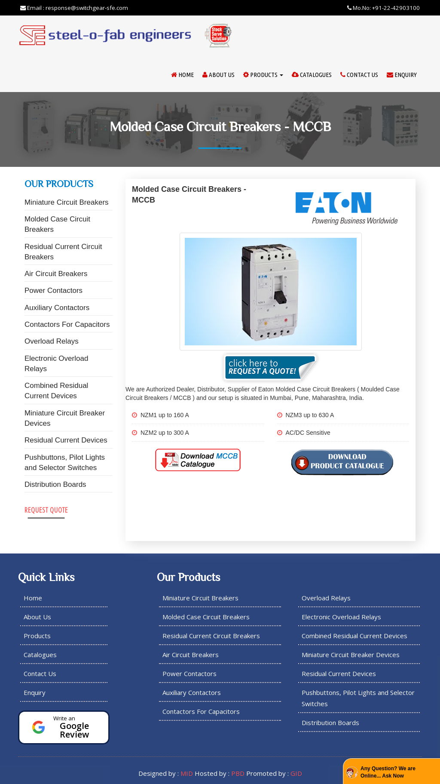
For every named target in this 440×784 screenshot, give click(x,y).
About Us (218, 74)
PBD (237, 773)
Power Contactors (53, 290)
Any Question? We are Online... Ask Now (388, 772)
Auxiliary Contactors (56, 308)
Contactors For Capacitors (67, 324)
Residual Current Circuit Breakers (63, 252)
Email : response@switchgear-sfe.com (74, 8)
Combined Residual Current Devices (56, 390)
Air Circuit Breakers (55, 274)
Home (182, 74)
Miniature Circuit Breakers (66, 202)
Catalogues (312, 74)
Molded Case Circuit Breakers (57, 224)
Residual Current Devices (65, 440)
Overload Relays (51, 341)
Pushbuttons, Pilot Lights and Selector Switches (64, 462)
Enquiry (402, 74)
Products (263, 74)
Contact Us (359, 74)
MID (186, 773)
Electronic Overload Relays (56, 363)
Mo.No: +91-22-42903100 (383, 8)
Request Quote (46, 510)
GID (296, 773)
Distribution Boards (55, 484)
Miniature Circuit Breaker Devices (64, 418)
